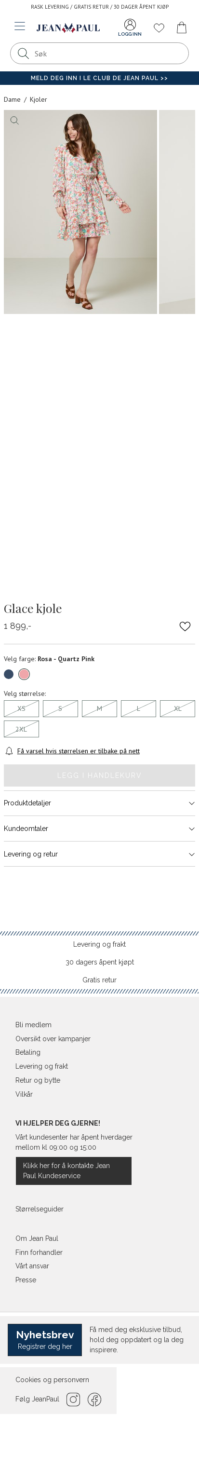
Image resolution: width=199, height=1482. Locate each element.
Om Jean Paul (36, 1238)
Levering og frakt (99, 944)
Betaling (27, 1052)
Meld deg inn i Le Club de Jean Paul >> (99, 78)
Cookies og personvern (52, 1380)
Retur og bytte (37, 1080)
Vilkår (24, 1094)
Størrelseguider (39, 1209)
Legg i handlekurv (99, 775)
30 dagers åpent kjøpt (100, 962)
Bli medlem (33, 1025)
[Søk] (23, 53)
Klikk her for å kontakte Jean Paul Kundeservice (66, 1171)
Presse (25, 1280)
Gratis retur (99, 980)
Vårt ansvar (32, 1266)
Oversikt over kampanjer (53, 1039)
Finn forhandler (39, 1252)
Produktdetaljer (99, 803)
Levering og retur (99, 854)
